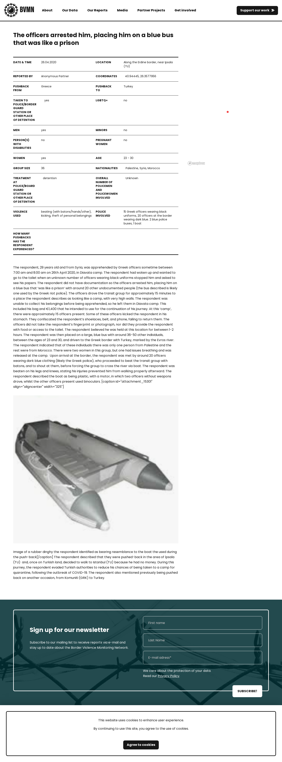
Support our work (254, 10)
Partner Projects (151, 10)
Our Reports (97, 10)
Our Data (70, 10)
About (47, 10)
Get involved (185, 10)
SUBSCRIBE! (247, 691)
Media (122, 10)
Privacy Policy (168, 676)
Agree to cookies (141, 744)
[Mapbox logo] (196, 163)
